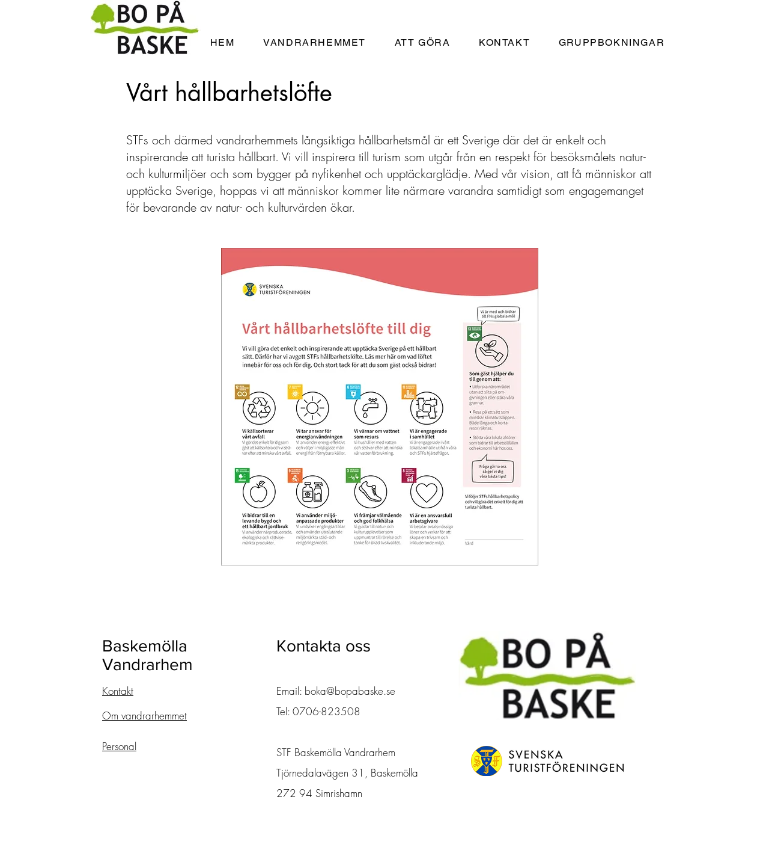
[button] (314, 43)
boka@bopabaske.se (350, 691)
